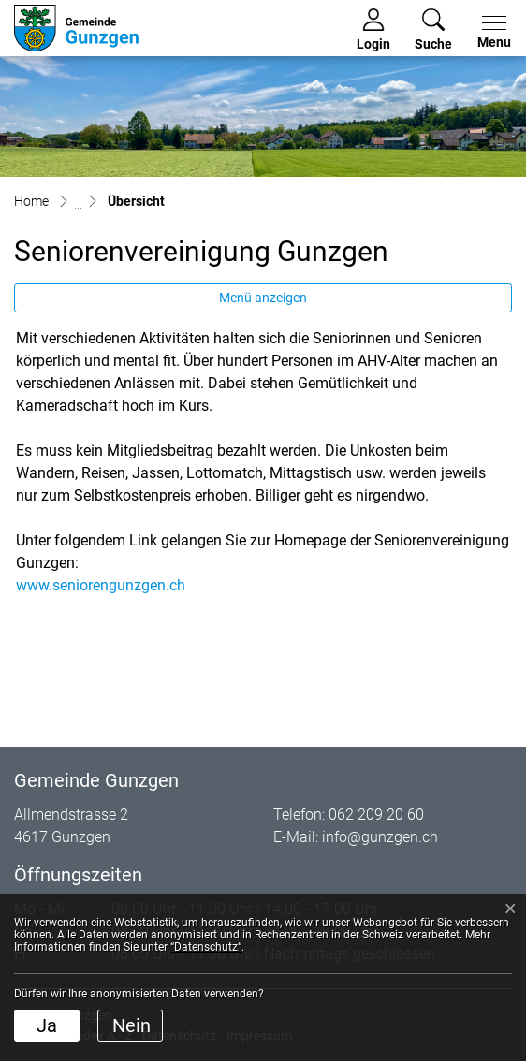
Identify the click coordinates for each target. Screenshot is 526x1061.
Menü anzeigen (263, 297)
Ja (47, 1025)
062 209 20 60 (376, 814)
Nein (131, 1025)
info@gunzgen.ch (380, 837)
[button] (433, 30)
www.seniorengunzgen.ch (100, 585)
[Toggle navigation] (490, 32)
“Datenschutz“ (205, 946)
